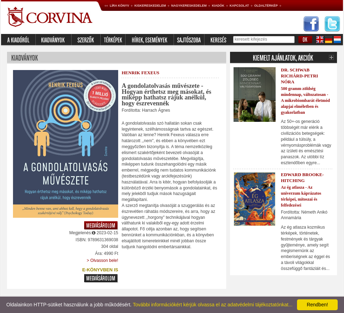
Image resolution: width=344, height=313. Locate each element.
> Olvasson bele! (102, 260)
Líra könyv (119, 5)
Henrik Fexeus (140, 72)
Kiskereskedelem (150, 5)
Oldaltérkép (266, 5)
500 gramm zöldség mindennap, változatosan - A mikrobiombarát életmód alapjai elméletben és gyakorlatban (305, 100)
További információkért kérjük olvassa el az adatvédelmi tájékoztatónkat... (212, 304)
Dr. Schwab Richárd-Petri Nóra (299, 75)
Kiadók (218, 5)
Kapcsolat (239, 5)
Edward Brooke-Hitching (302, 177)
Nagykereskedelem (189, 5)
